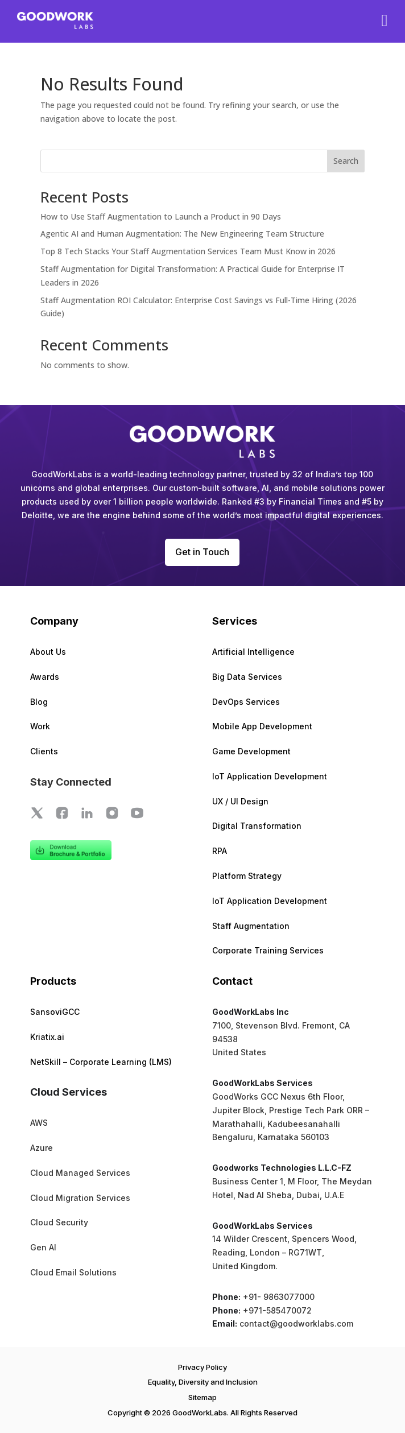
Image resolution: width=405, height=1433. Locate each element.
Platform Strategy (247, 876)
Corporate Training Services (268, 950)
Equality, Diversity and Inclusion (203, 1381)
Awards (44, 677)
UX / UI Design (240, 801)
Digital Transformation (256, 826)
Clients (44, 751)
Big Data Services (247, 677)
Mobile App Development (262, 726)
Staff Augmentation (251, 926)
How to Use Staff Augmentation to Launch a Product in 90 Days (160, 216)
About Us (48, 651)
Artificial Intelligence (253, 651)
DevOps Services (246, 702)
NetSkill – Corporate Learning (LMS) (101, 1062)
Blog (39, 702)
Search (345, 160)
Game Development (251, 751)
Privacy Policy (202, 1367)
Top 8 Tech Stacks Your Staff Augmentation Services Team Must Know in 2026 (188, 251)
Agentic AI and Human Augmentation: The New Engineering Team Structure (182, 233)
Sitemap (202, 1397)
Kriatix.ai (47, 1037)
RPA (219, 851)
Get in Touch (202, 551)
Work (40, 726)
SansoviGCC (55, 1012)
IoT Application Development (269, 776)
